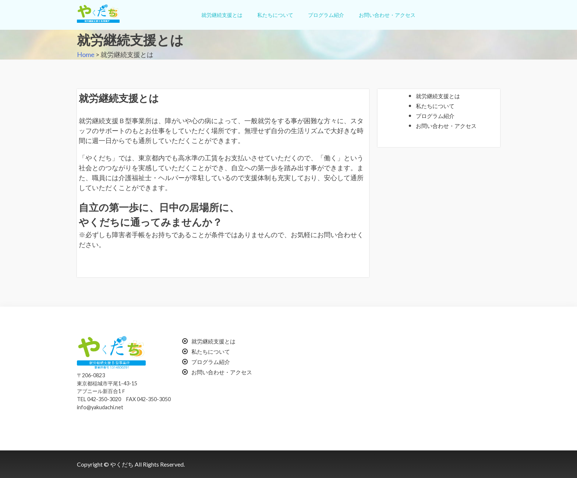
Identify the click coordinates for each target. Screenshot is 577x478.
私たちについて (275, 15)
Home (86, 54)
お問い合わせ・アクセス (387, 15)
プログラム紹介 (326, 15)
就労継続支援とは (222, 15)
